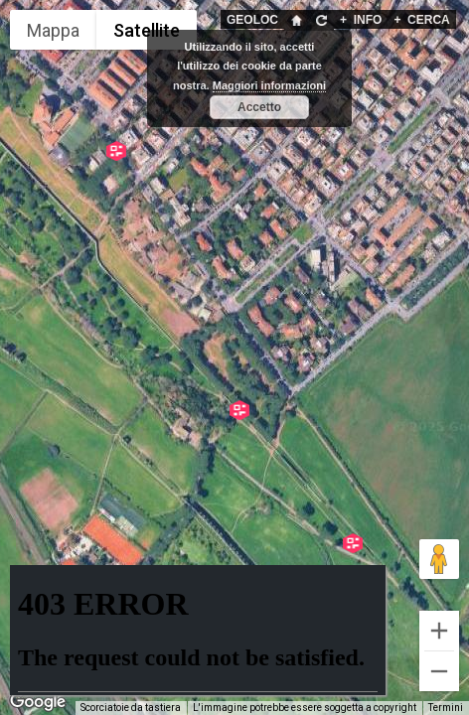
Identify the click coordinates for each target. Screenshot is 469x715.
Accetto (259, 107)
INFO (361, 20)
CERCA (421, 20)
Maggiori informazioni (269, 85)
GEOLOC (252, 20)
